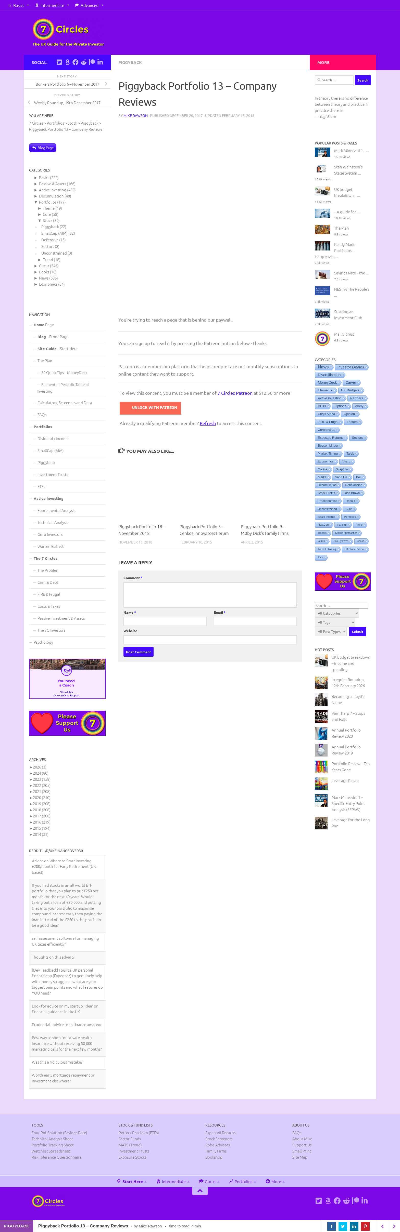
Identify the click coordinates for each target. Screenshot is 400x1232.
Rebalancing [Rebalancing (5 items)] (353, 485)
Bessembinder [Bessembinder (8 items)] (328, 445)
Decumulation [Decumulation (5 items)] (327, 485)
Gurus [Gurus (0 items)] (321, 541)
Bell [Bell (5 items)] (358, 477)
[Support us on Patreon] (92, 62)
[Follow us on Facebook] (75, 62)
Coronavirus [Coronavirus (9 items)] (326, 430)
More (273, 1181)
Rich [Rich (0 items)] (320, 557)
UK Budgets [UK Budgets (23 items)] (350, 390)
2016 (42, 822)
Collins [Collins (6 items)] (322, 469)
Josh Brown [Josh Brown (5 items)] (352, 493)
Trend (48, 259)
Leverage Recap (345, 780)
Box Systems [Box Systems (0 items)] (340, 541)
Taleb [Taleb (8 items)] (350, 453)
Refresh (208, 423)
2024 (40, 773)
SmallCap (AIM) (54, 233)
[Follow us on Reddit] (84, 62)
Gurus (44, 265)
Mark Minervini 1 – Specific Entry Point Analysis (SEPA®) (348, 803)
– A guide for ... (347, 211)
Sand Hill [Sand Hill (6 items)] (341, 477)
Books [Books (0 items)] (360, 541)
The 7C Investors (51, 630)
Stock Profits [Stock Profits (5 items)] (326, 493)
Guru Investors (50, 534)
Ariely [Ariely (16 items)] (359, 406)
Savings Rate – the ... (351, 272)
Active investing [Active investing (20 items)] (330, 398)
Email (220, 612)
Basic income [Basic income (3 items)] (326, 516)
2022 (42, 785)
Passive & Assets (52, 183)
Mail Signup (344, 334)
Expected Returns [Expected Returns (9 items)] (330, 438)
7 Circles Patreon (235, 392)
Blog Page (46, 147)
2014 (40, 834)
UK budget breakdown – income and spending (351, 663)
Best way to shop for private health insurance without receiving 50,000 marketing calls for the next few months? (67, 1043)
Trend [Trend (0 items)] (359, 524)
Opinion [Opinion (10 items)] (349, 414)
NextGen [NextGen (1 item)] (323, 524)
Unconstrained (54, 253)
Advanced (89, 5)
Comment (132, 577)
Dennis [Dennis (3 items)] (350, 500)
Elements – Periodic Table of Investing (63, 388)
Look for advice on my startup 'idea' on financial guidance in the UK (65, 1008)
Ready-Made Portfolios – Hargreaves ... (335, 250)
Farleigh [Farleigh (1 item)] (342, 524)
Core (47, 214)
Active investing (52, 189)
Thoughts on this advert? (53, 957)
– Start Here (58, 348)
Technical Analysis (53, 522)
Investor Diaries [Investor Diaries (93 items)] (351, 367)
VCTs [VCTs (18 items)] (322, 406)
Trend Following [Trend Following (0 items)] (327, 549)
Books (44, 271)
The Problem (48, 570)
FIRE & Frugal (49, 594)
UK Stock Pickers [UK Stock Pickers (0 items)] (354, 549)
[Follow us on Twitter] (59, 62)
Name (129, 612)
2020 (42, 797)
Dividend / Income (53, 438)
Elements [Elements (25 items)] (325, 390)
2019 (42, 803)
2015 (42, 828)
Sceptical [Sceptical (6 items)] (342, 469)
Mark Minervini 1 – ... (351, 150)
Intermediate (52, 5)
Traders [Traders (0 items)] (322, 533)
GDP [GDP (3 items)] (348, 508)
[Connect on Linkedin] (100, 62)
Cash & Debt (48, 582)
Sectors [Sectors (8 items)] (357, 438)
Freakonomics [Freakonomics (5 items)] (327, 501)
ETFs (41, 486)
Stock (47, 220)
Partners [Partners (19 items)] (356, 398)
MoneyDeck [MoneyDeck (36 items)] (327, 382)
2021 (42, 791)
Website (130, 630)
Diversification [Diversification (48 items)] (329, 375)
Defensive (49, 239)
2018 (42, 809)
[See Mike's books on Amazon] (67, 62)
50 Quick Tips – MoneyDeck (64, 372)
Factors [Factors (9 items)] (352, 422)
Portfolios (47, 202)
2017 (42, 815)
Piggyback (130, 62)
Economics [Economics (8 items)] (325, 461)
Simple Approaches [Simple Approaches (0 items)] (346, 533)
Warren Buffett (51, 546)
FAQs (42, 414)
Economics (48, 284)
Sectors (47, 246)
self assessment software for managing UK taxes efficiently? (65, 941)
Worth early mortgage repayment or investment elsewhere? (63, 1077)
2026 (39, 767)
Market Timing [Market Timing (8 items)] (328, 453)
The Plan (45, 360)
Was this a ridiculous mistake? (57, 1062)
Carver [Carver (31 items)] (350, 382)
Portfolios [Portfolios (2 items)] (350, 516)
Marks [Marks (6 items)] (322, 477)
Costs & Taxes (49, 606)
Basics (18, 5)
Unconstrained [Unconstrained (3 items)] (327, 508)
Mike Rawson (135, 115)
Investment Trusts (53, 474)
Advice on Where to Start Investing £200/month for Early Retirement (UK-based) (64, 866)
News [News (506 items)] (323, 367)
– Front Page (53, 336)
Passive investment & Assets (61, 618)
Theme (49, 208)
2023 (42, 779)
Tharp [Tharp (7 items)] (346, 461)
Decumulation (51, 195)
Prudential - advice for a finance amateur (67, 1024)
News (43, 278)
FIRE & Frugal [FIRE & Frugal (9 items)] (328, 422)
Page (44, 324)
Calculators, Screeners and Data (65, 402)
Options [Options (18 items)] (340, 406)
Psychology (43, 642)
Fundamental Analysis (56, 510)
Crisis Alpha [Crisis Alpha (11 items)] (326, 414)
